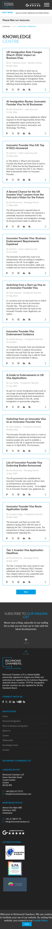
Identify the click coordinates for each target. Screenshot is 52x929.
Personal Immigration (11, 721)
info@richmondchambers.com (16, 794)
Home (14, 26)
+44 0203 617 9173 (12, 791)
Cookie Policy (40, 920)
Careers (5, 735)
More (26, 592)
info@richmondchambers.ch (16, 821)
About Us (6, 730)
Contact (5, 750)
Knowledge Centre (10, 745)
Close (27, 924)
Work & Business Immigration (15, 726)
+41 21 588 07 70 (11, 819)
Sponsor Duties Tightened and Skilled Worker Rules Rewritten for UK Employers (33, 13)
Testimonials (7, 740)
